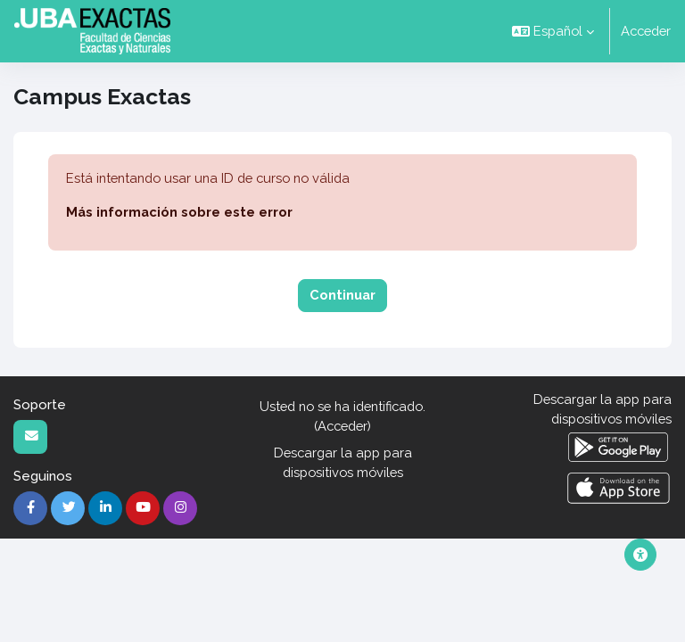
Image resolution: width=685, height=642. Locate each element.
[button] (553, 31)
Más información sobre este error (179, 211)
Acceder (646, 30)
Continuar (342, 294)
